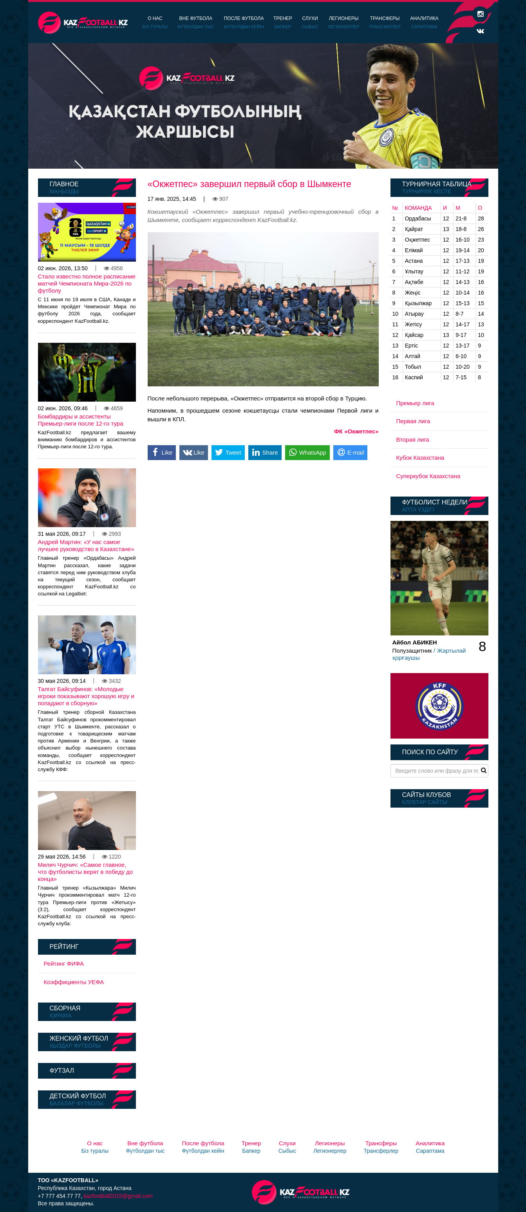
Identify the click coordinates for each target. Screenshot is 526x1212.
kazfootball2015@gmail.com (118, 1196)
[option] (263, 106)
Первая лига (413, 421)
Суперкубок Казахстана (428, 476)
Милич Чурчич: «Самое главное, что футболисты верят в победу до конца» (85, 871)
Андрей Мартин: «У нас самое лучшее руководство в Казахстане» (86, 545)
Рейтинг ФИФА (64, 963)
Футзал (62, 1070)
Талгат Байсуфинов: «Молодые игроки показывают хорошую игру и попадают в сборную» (86, 696)
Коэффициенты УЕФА (74, 982)
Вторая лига (412, 439)
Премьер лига (415, 403)
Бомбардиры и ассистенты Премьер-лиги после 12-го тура (80, 420)
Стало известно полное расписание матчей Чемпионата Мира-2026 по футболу (87, 283)
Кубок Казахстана (420, 457)
